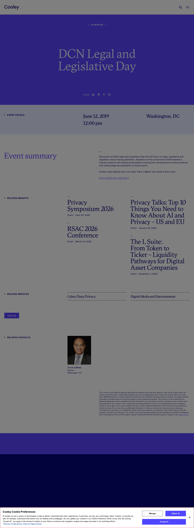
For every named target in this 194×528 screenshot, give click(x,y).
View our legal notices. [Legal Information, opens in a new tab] (32, 524)
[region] (97, 517)
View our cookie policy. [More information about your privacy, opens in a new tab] (12, 524)
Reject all (176, 513)
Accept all (164, 522)
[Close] (190, 517)
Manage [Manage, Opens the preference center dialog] (152, 513)
